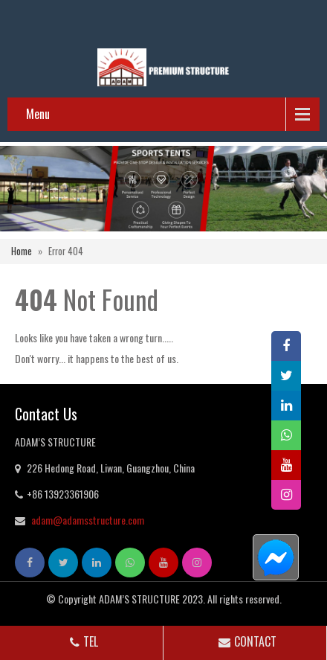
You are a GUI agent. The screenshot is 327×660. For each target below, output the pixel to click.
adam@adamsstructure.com (87, 520)
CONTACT (246, 641)
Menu (38, 114)
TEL (82, 641)
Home (21, 251)
